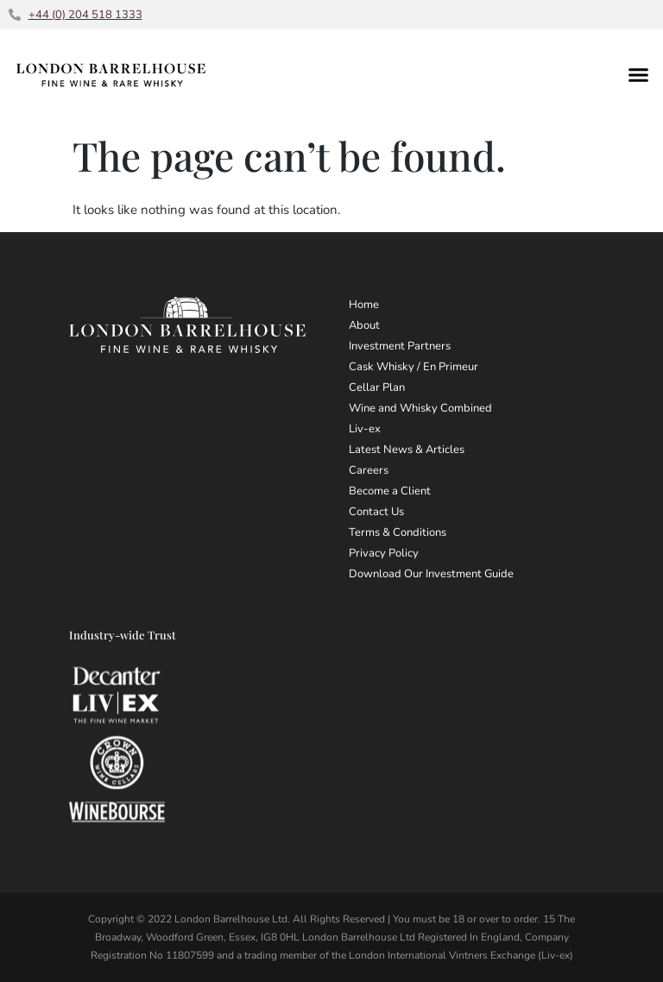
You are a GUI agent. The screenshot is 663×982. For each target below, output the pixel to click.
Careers (368, 470)
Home (364, 304)
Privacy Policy (384, 553)
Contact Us (376, 511)
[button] (638, 74)
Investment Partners (400, 346)
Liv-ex (365, 429)
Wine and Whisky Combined (420, 408)
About (364, 325)
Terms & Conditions (397, 532)
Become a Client (390, 491)
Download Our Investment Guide (431, 574)
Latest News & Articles (406, 449)
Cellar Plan (377, 387)
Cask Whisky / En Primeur (413, 367)
